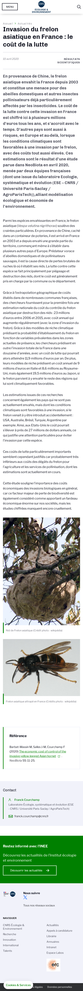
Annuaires (53, 941)
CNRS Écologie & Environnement (13, 927)
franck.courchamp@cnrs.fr (31, 816)
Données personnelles (59, 986)
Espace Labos (55, 952)
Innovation (9, 939)
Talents (7, 950)
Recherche (9, 934)
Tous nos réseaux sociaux (39, 905)
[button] (18, 985)
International (11, 945)
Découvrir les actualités (26, 870)
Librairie (51, 936)
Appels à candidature (59, 930)
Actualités (25, 23)
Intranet (51, 947)
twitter (25, 897)
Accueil (8, 23)
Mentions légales (33, 986)
